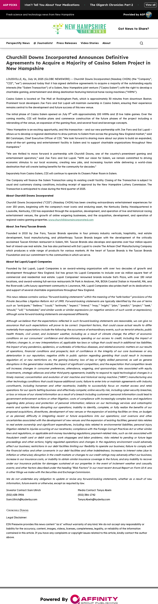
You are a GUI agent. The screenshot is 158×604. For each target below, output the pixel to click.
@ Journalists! (43, 43)
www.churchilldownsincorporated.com (71, 219)
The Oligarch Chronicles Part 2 (114, 5)
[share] (150, 43)
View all (150, 4)
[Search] (141, 43)
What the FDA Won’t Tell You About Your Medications (44, 5)
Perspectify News (18, 43)
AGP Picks (10, 4)
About (106, 43)
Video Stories (90, 43)
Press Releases (66, 43)
